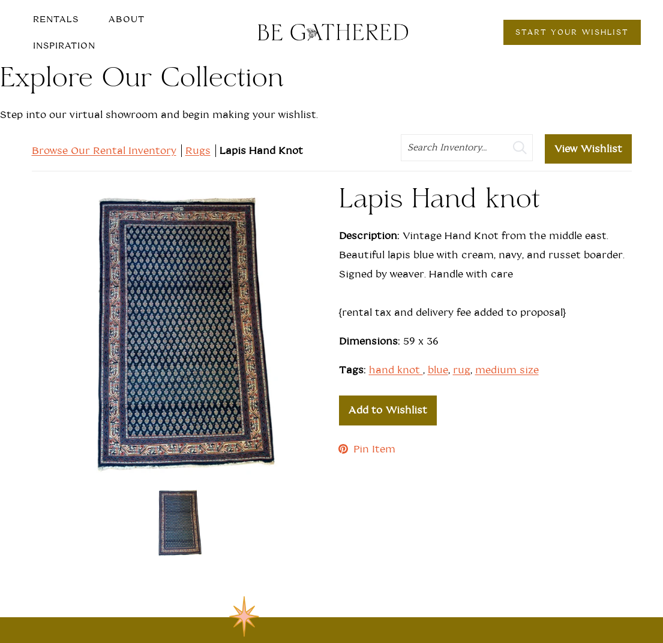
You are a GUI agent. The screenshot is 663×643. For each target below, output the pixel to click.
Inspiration (64, 45)
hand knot (396, 370)
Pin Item (367, 449)
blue (438, 370)
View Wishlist (588, 149)
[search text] (467, 147)
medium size (507, 370)
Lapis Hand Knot (261, 150)
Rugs (198, 150)
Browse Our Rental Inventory (104, 150)
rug (461, 370)
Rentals (56, 19)
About (127, 19)
